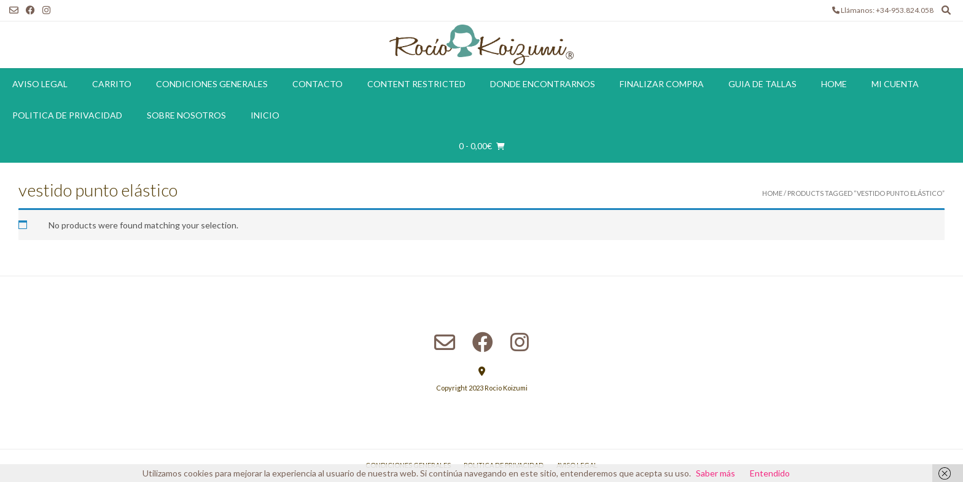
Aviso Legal (40, 84)
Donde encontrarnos (542, 84)
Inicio (265, 115)
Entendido (770, 473)
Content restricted (416, 84)
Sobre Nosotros (186, 115)
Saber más (715, 473)
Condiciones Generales (212, 84)
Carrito (111, 84)
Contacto (317, 84)
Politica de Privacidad (67, 115)
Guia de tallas (762, 84)
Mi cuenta (895, 84)
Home (834, 84)
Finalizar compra (662, 84)
